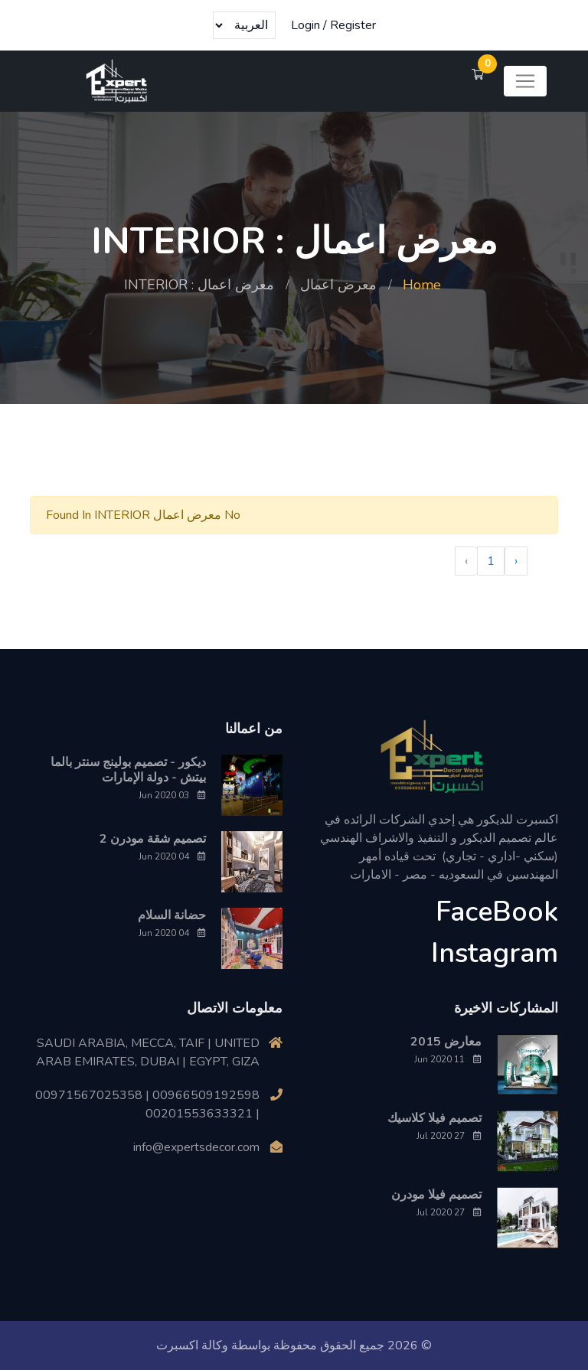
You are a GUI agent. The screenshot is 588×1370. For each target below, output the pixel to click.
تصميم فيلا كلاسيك (434, 1118)
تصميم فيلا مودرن (436, 1194)
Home (422, 285)
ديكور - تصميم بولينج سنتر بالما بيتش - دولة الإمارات (128, 770)
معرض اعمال (338, 285)
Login (305, 25)
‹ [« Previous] (516, 561)
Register (353, 25)
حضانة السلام (172, 915)
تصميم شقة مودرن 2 (153, 838)
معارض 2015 (446, 1041)
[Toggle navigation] (525, 81)
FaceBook (497, 912)
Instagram (494, 953)
